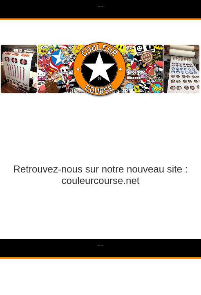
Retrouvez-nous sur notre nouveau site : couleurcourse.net (100, 174)
